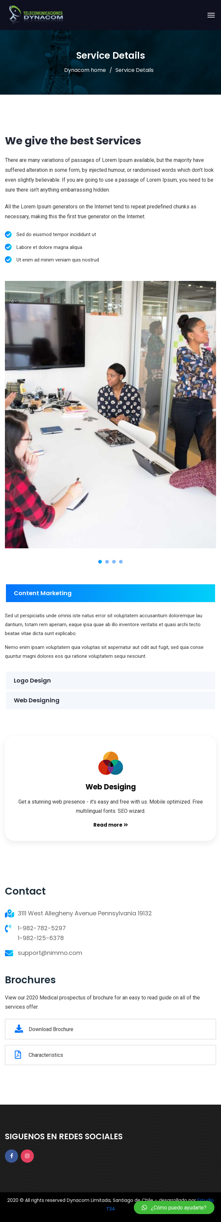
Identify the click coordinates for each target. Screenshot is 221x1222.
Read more (110, 824)
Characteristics (39, 1055)
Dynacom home (85, 70)
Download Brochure (44, 1029)
